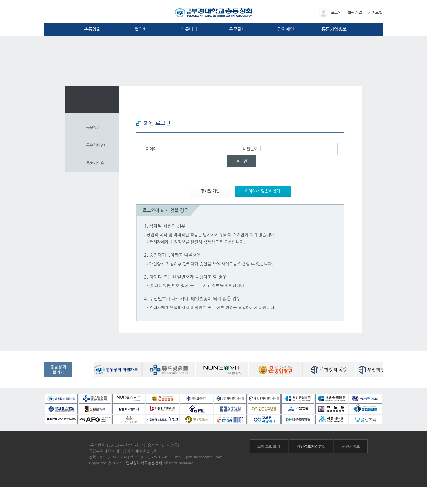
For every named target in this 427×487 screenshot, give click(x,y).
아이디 (151, 149)
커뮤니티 (189, 29)
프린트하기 (339, 98)
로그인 (330, 12)
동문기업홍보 (334, 29)
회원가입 (355, 13)
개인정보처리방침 (311, 446)
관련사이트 (351, 446)
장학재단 (285, 29)
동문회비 (237, 29)
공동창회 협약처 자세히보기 (85, 373)
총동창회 (92, 29)
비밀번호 (250, 149)
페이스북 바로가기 (328, 98)
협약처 (140, 29)
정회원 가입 (210, 191)
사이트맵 (375, 13)
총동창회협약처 (58, 369)
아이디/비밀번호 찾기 (262, 191)
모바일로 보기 (268, 446)
